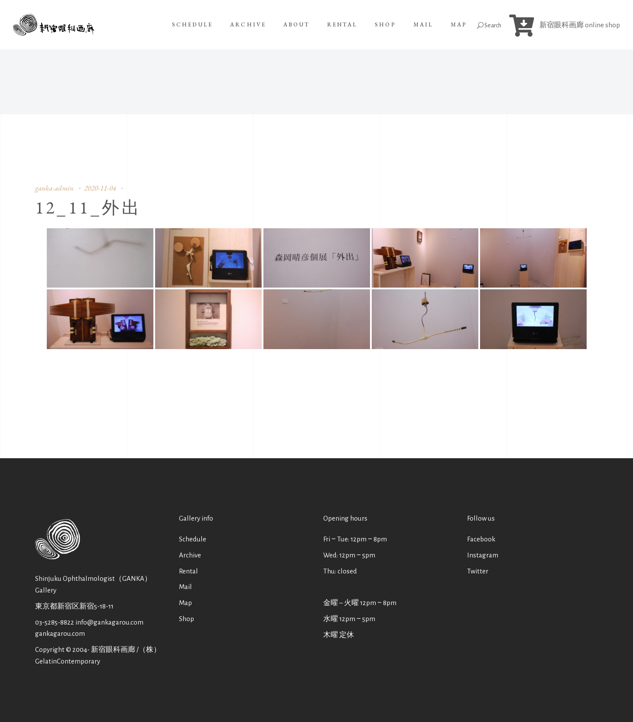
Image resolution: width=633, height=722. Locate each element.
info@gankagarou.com (109, 622)
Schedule (192, 539)
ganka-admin (54, 188)
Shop (186, 618)
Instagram (482, 555)
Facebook (481, 539)
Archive (190, 555)
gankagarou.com (60, 633)
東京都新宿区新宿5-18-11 (74, 606)
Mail (185, 586)
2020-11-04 (100, 188)
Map (185, 602)
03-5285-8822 (54, 622)
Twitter (477, 571)
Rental (188, 571)
